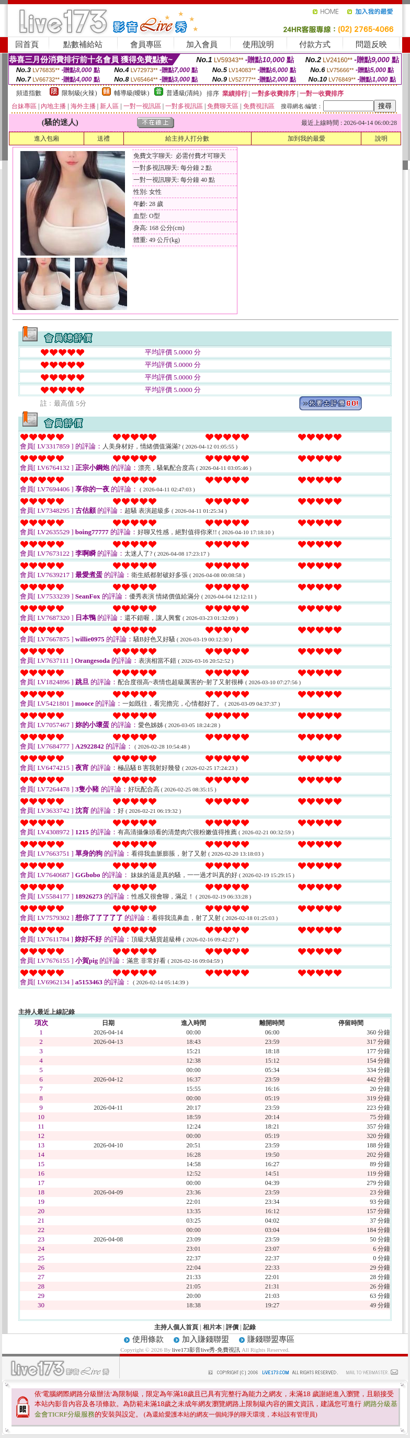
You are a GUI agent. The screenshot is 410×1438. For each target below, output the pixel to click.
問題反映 (371, 44)
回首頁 (27, 44)
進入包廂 (46, 138)
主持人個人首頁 (176, 1327)
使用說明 (258, 44)
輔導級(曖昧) (132, 93)
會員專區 (146, 44)
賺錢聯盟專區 (270, 1339)
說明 (381, 138)
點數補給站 (82, 44)
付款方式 (315, 44)
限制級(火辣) (79, 93)
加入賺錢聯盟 (205, 1339)
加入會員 (202, 44)
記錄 (249, 1327)
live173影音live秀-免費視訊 (206, 1350)
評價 (232, 1327)
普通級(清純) (184, 93)
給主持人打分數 (187, 138)
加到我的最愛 (306, 138)
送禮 (103, 138)
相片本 (212, 1327)
